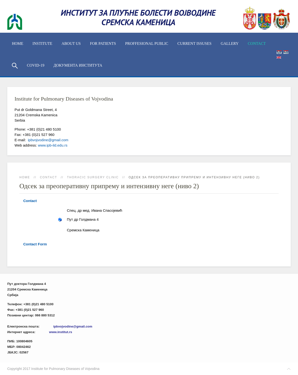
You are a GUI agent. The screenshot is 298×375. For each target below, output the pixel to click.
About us (71, 43)
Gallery (230, 43)
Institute (42, 43)
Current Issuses (194, 43)
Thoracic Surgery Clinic (93, 177)
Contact (257, 43)
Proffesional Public (146, 43)
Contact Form (35, 244)
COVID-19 (35, 65)
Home (17, 43)
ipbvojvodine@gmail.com (47, 140)
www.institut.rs (60, 332)
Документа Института (78, 65)
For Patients (103, 43)
